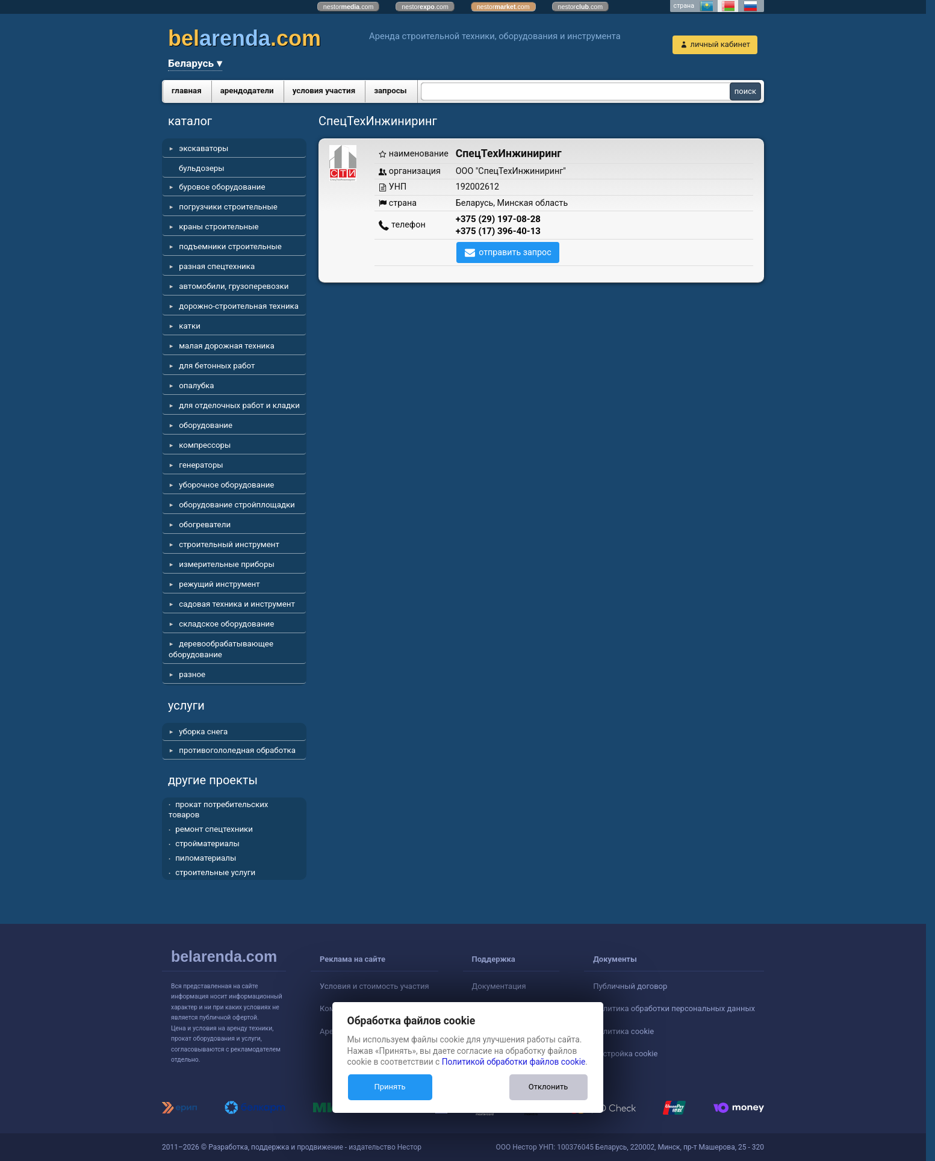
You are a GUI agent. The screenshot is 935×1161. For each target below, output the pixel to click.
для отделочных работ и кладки (239, 405)
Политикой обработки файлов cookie (514, 1062)
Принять (389, 1086)
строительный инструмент (229, 544)
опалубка (196, 385)
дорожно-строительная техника (239, 306)
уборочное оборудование (226, 484)
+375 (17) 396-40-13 (498, 231)
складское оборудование (226, 623)
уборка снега (203, 731)
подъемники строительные (230, 246)
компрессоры (205, 445)
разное (192, 674)
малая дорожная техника (226, 345)
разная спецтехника (217, 266)
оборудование (205, 425)
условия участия (324, 90)
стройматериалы (207, 843)
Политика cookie (623, 1031)
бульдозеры (202, 168)
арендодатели (247, 90)
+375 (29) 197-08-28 (498, 219)
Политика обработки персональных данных (674, 1008)
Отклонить (548, 1086)
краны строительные (218, 226)
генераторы (201, 464)
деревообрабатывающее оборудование (221, 649)
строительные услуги (215, 872)
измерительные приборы (227, 564)
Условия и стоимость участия (374, 986)
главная (187, 90)
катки (189, 325)
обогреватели (205, 524)
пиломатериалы (205, 857)
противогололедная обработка (237, 750)
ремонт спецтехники (214, 829)
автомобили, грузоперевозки (233, 286)
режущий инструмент (219, 584)
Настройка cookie (625, 1053)
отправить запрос (515, 252)
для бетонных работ (217, 365)
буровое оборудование (222, 186)
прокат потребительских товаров (218, 810)
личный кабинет (720, 44)
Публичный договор (630, 986)
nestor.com (348, 6)
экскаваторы (203, 148)
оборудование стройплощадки (237, 504)
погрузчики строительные (228, 206)
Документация (499, 986)
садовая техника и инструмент (237, 603)
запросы (390, 90)
